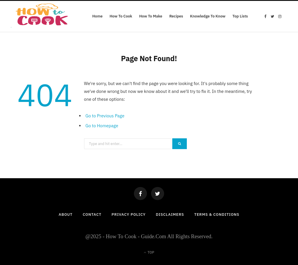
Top (149, 252)
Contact (92, 214)
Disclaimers (170, 214)
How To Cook (120, 16)
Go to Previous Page (105, 116)
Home (97, 16)
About (66, 214)
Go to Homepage (102, 125)
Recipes (176, 16)
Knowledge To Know (208, 16)
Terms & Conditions (216, 214)
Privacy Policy (128, 214)
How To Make (150, 16)
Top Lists (240, 16)
